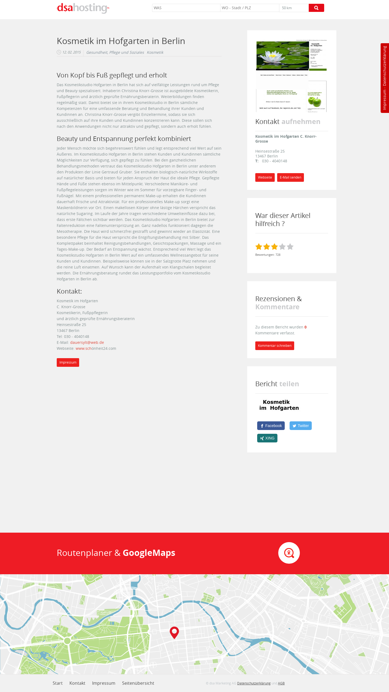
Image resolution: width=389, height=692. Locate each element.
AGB (281, 683)
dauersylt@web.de (87, 342)
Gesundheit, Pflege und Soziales (115, 52)
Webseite (265, 177)
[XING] (267, 438)
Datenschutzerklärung (384, 66)
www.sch (84, 348)
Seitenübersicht (138, 683)
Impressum (384, 100)
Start (58, 683)
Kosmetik (155, 52)
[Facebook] (271, 425)
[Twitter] (301, 425)
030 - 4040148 (274, 160)
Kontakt (77, 683)
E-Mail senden (290, 177)
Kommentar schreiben (274, 346)
